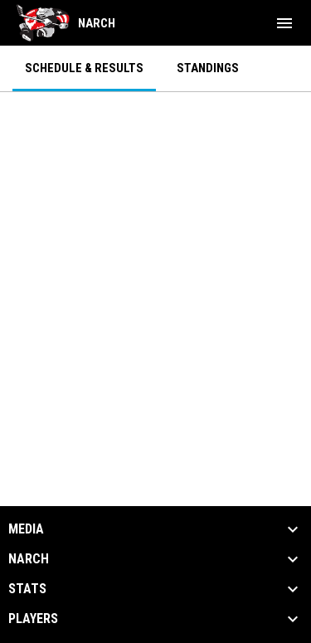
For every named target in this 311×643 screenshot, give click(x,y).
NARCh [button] (28, 559)
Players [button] (33, 619)
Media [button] (26, 529)
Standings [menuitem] (208, 68)
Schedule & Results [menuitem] (84, 68)
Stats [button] (27, 589)
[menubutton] (284, 23)
